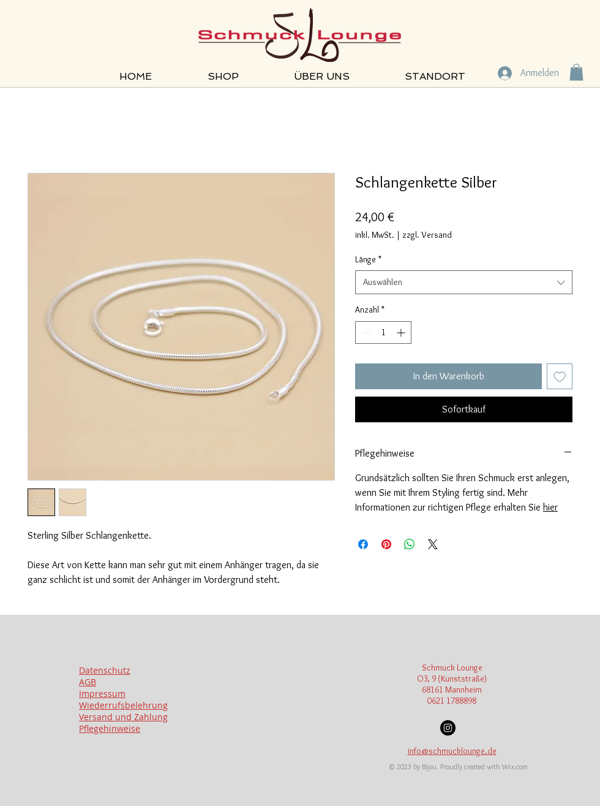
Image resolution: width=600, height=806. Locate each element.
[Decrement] (364, 332)
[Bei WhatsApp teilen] (409, 544)
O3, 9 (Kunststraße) (452, 678)
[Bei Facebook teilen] (363, 544)
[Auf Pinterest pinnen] (386, 544)
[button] (576, 72)
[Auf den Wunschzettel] (559, 376)
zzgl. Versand (427, 234)
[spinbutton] (383, 332)
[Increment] (402, 332)
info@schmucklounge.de (452, 750)
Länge (368, 259)
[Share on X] (433, 544)
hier (550, 507)
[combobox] (463, 282)
